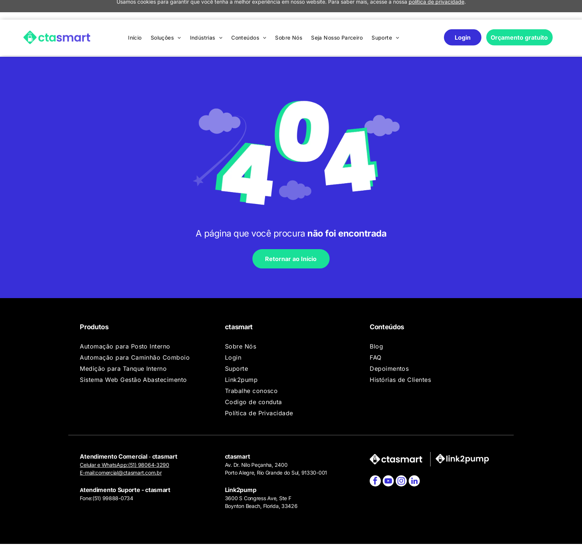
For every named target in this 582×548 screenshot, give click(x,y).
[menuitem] (135, 18)
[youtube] (388, 460)
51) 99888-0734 (113, 477)
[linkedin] (414, 460)
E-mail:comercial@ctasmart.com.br (120, 451)
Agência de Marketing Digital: (465, 535)
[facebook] (375, 460)
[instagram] (401, 460)
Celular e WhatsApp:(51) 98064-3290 (124, 443)
